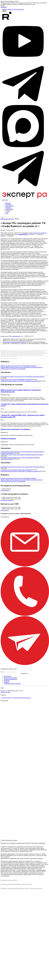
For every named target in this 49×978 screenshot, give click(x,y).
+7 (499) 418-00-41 (16, 697)
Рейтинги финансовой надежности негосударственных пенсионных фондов (21, 367)
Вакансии (6, 682)
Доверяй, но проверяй (8, 438)
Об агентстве (7, 676)
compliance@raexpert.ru (7, 500)
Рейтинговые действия (7, 219)
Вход (4, 11)
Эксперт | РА (5, 9)
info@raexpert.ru (26, 697)
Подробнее (4, 7)
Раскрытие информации (10, 679)
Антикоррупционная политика (12, 683)
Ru (6, 200)
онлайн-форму (41, 843)
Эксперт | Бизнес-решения (16, 9)
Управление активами (7, 453)
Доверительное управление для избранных (15, 429)
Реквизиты (7, 680)
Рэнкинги (8, 207)
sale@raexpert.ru (5, 490)
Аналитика (9, 204)
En (3, 200)
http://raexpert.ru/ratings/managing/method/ (14, 342)
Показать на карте (6, 692)
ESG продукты (10, 206)
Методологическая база (10, 677)
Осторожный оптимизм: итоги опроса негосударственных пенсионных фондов (22, 376)
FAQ (7, 213)
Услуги (7, 212)
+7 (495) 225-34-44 (6, 697)
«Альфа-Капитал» (23, 234)
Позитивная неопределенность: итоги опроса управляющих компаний (20, 381)
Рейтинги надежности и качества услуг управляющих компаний (18, 365)
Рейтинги (8, 203)
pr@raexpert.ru (16, 336)
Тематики (8, 210)
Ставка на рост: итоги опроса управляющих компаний (16, 379)
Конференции (9, 209)
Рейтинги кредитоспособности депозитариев (13, 368)
